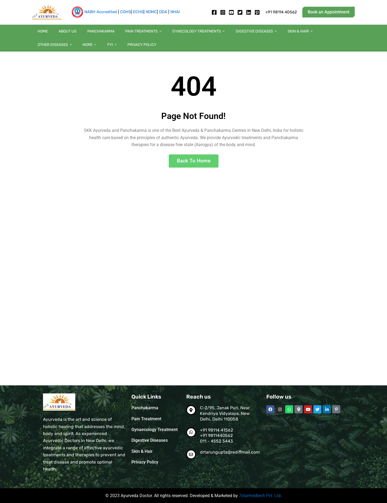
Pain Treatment (146, 418)
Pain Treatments (124, 34)
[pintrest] (257, 12)
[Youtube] (231, 12)
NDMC (151, 11)
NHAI (175, 11)
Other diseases (300, 34)
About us (60, 34)
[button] (328, 12)
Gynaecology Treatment (154, 429)
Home (40, 34)
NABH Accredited (100, 11)
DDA (163, 11)
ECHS (138, 11)
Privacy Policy (49, 52)
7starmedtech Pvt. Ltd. (260, 495)
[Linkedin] (248, 12)
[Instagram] (222, 12)
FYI (346, 34)
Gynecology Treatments (174, 34)
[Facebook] (214, 12)
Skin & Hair (265, 34)
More (329, 34)
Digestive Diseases (149, 440)
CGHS (125, 11)
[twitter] (240, 12)
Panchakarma (87, 34)
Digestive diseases (226, 34)
